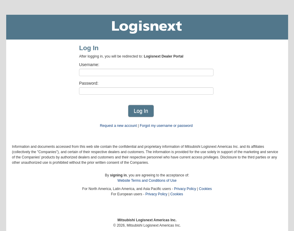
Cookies (205, 189)
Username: (89, 64)
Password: (88, 83)
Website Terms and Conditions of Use (146, 180)
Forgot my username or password (166, 126)
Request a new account (118, 126)
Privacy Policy (185, 189)
